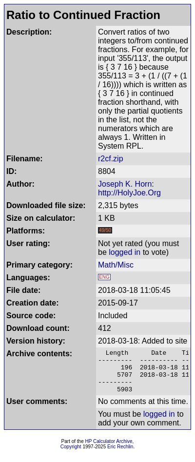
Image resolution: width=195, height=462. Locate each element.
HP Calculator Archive (109, 450)
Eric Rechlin (120, 455)
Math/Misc (116, 265)
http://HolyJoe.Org (129, 193)
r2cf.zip (110, 158)
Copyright (70, 455)
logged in (124, 252)
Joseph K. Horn (125, 184)
